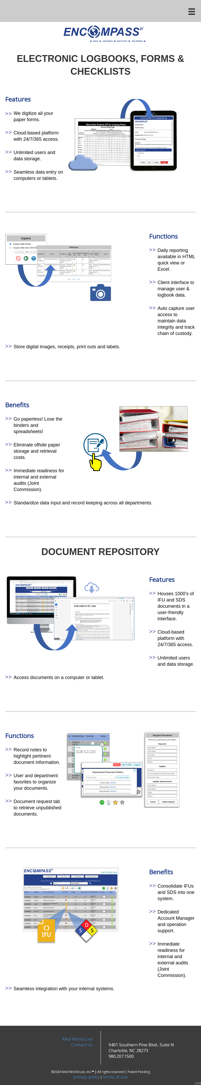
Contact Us (82, 1045)
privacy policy (86, 1077)
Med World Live (77, 1039)
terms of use (115, 1077)
